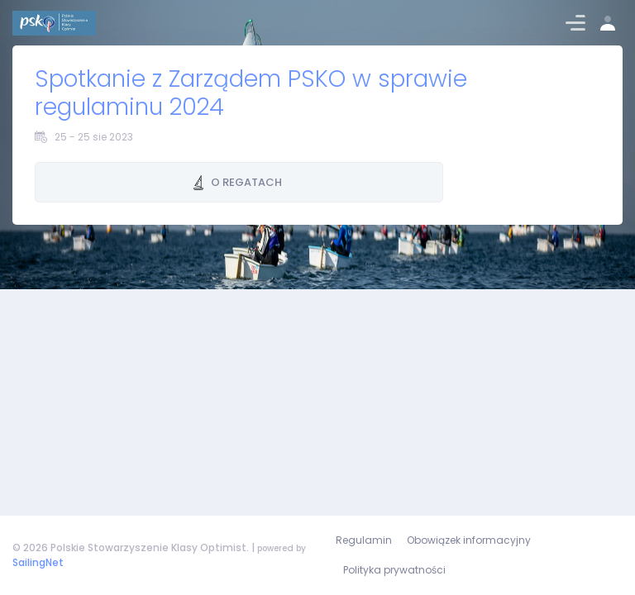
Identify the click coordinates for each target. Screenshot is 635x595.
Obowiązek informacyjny (469, 540)
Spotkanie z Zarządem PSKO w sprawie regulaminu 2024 (251, 93)
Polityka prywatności (394, 570)
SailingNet (38, 562)
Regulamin (364, 540)
